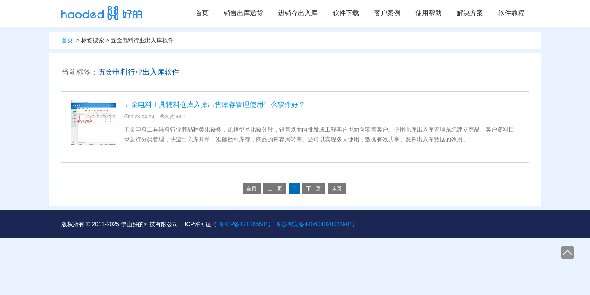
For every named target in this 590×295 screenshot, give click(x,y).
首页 (202, 12)
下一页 (313, 188)
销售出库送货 (243, 12)
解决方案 (470, 12)
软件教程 (511, 12)
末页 (337, 188)
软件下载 (346, 12)
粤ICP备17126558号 (245, 224)
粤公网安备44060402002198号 (315, 224)
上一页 (275, 188)
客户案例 (387, 12)
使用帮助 (428, 12)
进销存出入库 (298, 12)
